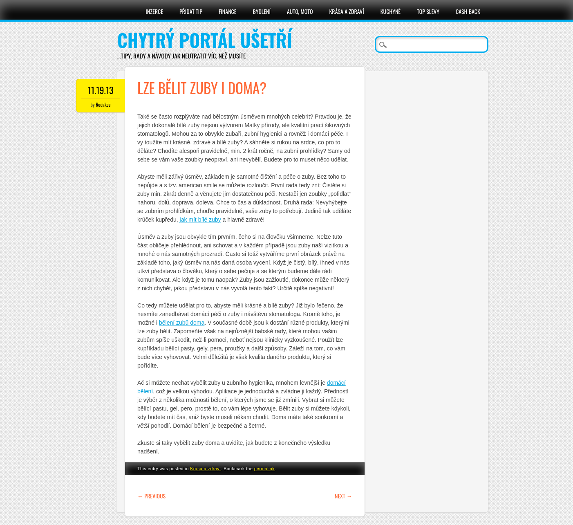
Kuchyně (391, 11)
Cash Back (468, 11)
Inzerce (154, 11)
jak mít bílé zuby (200, 219)
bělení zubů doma (181, 322)
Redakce (103, 104)
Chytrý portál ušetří (204, 40)
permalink (264, 468)
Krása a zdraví (346, 11)
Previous (151, 495)
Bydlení (261, 11)
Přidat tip (190, 11)
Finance (228, 11)
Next (343, 495)
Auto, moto (300, 11)
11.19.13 (100, 89)
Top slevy (428, 11)
